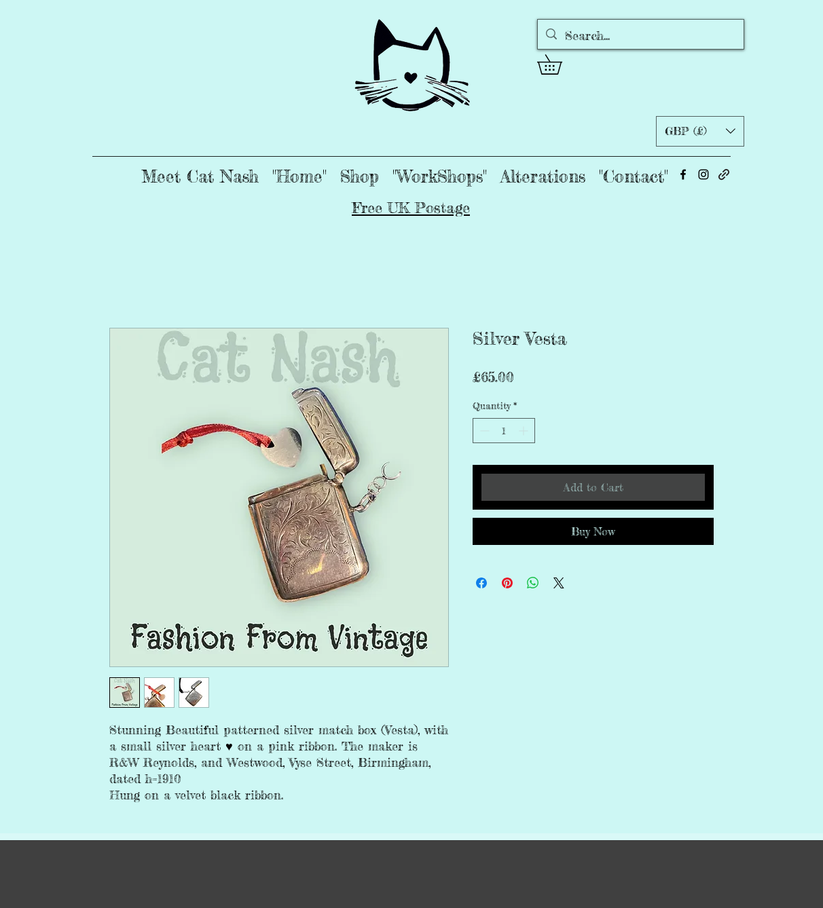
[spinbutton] (504, 430)
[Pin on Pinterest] (507, 583)
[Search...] (640, 36)
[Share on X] (559, 583)
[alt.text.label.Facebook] (683, 174)
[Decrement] (483, 430)
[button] (559, 64)
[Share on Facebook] (481, 583)
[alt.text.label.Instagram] (703, 174)
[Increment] (524, 430)
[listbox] (700, 131)
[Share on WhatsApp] (533, 583)
